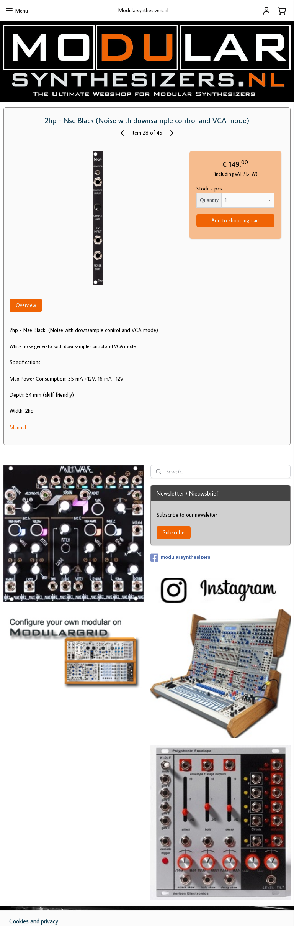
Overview (26, 305)
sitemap (134, 912)
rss (146, 912)
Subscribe (174, 532)
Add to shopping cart (235, 220)
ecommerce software (169, 912)
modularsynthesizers (180, 557)
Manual (18, 427)
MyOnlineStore (225, 912)
